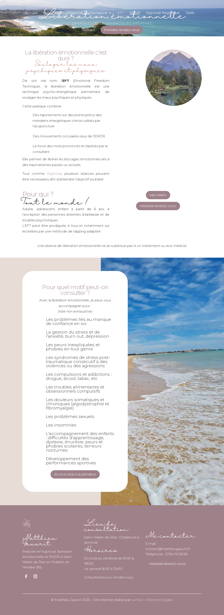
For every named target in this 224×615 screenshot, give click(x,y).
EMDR (135, 13)
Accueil (31, 13)
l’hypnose (54, 173)
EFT (120, 13)
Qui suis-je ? (52, 13)
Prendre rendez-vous (121, 30)
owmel (136, 600)
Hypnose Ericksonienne (87, 13)
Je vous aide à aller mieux (75, 474)
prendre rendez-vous (167, 564)
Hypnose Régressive (163, 13)
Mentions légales (159, 600)
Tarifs (190, 13)
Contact (88, 30)
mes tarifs (158, 195)
